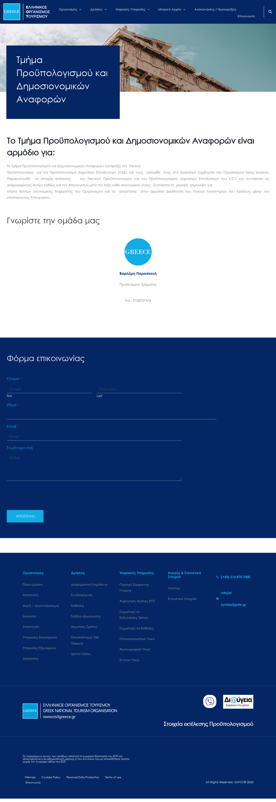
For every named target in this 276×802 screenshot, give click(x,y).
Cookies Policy (48, 780)
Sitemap (28, 780)
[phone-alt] (233, 577)
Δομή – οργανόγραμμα (41, 606)
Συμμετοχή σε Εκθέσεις (137, 630)
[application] (92, 11)
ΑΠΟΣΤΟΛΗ (25, 516)
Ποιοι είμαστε (33, 584)
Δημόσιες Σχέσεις (84, 628)
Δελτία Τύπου (81, 656)
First (9, 396)
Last (99, 396)
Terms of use (109, 780)
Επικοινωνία (32, 786)
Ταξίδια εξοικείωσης (86, 617)
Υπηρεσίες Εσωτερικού (40, 639)
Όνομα (14, 378)
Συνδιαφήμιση (82, 595)
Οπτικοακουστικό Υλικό (137, 640)
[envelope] (234, 598)
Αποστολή (31, 595)
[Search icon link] (271, 12)
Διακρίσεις (30, 660)
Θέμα (13, 405)
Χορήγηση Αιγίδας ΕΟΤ (137, 601)
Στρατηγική (31, 628)
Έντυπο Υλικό (129, 662)
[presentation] (41, 502)
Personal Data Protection (79, 780)
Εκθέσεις (77, 606)
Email (13, 426)
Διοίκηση (29, 617)
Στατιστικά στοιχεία (182, 599)
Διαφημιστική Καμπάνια (89, 584)
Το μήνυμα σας (20, 447)
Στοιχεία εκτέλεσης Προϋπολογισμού (204, 726)
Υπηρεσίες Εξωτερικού (39, 649)
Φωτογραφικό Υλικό (135, 651)
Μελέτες (174, 588)
